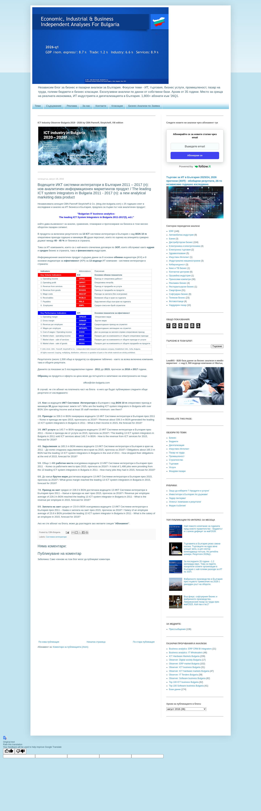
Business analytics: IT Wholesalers (186, 652)
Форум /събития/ (177, 505)
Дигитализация (176, 445)
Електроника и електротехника (184, 246)
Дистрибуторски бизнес (181, 242)
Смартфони (175, 290)
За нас (86, 105)
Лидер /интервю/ (177, 498)
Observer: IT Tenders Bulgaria (183, 674)
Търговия (174, 463)
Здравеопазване (177, 253)
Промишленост (177, 456)
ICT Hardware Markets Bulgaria (184, 656)
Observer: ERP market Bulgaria (184, 663)
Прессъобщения (177, 629)
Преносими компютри (180, 279)
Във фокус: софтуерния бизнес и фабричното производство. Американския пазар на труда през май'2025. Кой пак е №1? (201, 600)
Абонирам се (194, 155)
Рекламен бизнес (178, 283)
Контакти (101, 105)
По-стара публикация (144, 642)
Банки (172, 238)
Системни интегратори (56, 537)
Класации (117, 105)
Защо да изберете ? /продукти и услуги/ (189, 490)
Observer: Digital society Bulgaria (185, 660)
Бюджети (173, 441)
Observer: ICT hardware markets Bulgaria (189, 671)
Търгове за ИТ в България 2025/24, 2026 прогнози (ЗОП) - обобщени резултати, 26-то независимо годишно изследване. (194, 181)
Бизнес (172, 438)
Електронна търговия (180, 249)
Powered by (195, 166)
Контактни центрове (179, 272)
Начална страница (96, 642)
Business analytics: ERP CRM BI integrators (190, 649)
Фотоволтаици (176, 301)
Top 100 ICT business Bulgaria (184, 682)
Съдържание (53, 105)
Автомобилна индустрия (181, 235)
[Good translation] (9, 751)
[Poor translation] (20, 751)
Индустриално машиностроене (184, 261)
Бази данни (175, 689)
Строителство (176, 460)
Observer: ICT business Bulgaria (184, 667)
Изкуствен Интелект (179, 257)
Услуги (172, 467)
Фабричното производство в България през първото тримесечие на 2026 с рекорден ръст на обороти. (203, 582)
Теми (38, 105)
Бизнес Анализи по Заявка (144, 105)
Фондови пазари (177, 471)
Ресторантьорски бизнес (181, 286)
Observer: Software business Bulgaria (187, 678)
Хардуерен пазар (178, 305)
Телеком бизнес (177, 297)
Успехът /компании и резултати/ (185, 502)
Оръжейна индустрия (180, 275)
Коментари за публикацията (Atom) (70, 647)
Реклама (72, 105)
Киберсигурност (177, 264)
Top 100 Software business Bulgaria (186, 686)
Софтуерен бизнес (178, 294)
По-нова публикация (49, 642)
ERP (171, 231)
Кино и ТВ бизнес (178, 268)
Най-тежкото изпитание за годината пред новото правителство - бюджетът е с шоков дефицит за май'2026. (203, 529)
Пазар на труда (177, 452)
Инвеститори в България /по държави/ (188, 494)
